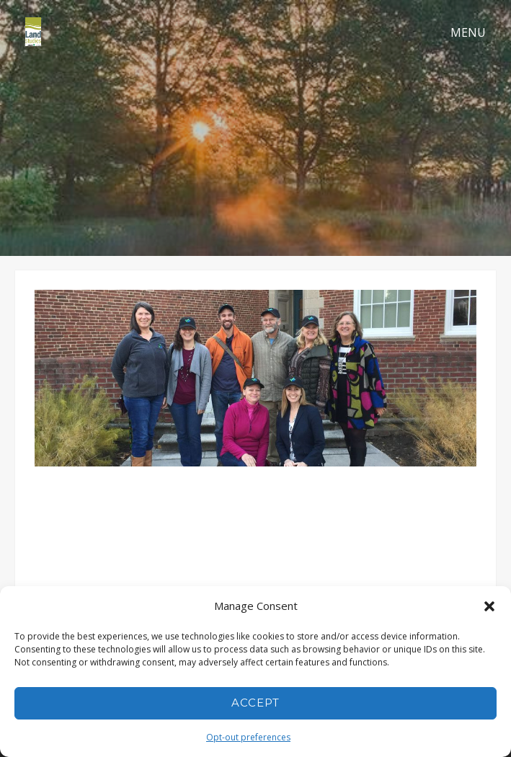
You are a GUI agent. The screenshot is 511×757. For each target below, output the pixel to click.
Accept (255, 702)
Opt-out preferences (248, 737)
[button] (489, 606)
